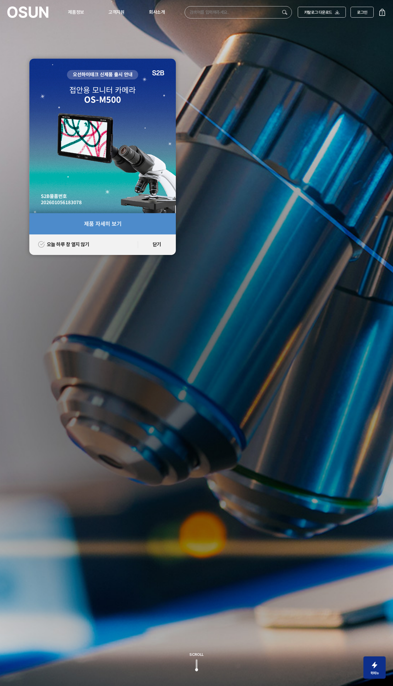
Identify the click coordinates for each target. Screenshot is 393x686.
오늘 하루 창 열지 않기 (63, 244)
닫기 (157, 244)
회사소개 (157, 12)
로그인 (362, 12)
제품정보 (76, 12)
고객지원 (116, 12)
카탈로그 (321, 12)
